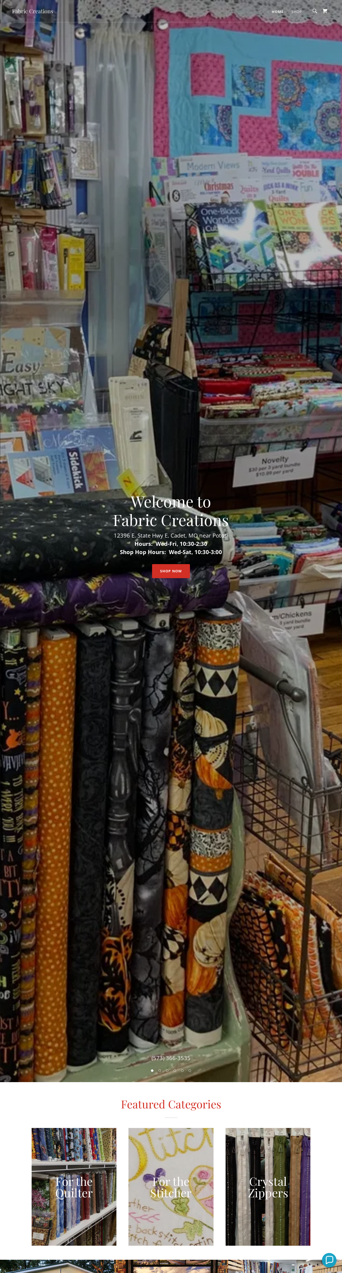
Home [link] (278, 11)
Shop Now (171, 571)
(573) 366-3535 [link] (171, 1058)
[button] (329, 1260)
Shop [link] (297, 11)
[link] (32, 12)
